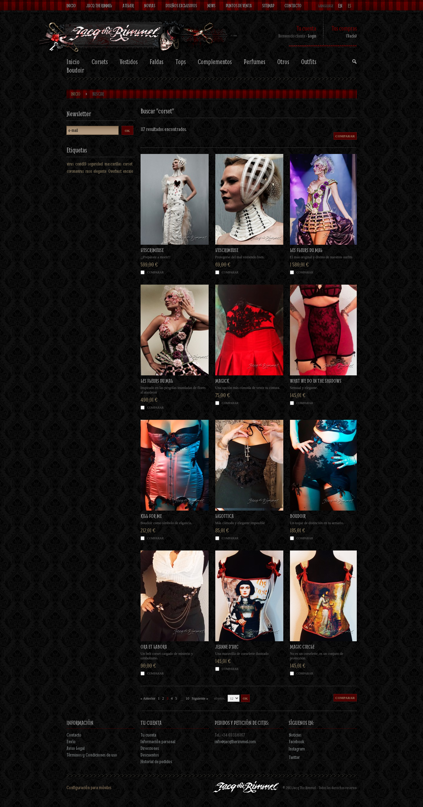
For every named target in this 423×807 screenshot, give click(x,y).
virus (70, 164)
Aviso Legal (76, 748)
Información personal (158, 741)
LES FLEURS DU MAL (306, 250)
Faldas (156, 61)
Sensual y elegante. (304, 388)
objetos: (220, 698)
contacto (293, 5)
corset (127, 164)
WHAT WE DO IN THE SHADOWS (315, 380)
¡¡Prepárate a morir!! (156, 257)
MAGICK (222, 380)
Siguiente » (200, 698)
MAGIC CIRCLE (302, 646)
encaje (128, 171)
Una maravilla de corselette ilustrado (242, 654)
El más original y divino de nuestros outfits (321, 257)
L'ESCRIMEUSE (152, 250)
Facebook (296, 741)
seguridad (95, 164)
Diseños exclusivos (181, 5)
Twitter (294, 757)
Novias (149, 5)
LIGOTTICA (224, 516)
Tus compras (344, 28)
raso (89, 171)
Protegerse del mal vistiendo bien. (240, 257)
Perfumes (254, 61)
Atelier (128, 5)
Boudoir (75, 70)
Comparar (155, 272)
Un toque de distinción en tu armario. (317, 523)
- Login (311, 36)
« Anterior (148, 698)
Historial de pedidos (156, 761)
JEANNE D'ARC (227, 646)
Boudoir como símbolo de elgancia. (166, 523)
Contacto (74, 735)
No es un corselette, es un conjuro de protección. (316, 656)
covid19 (80, 164)
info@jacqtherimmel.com (235, 741)
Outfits (308, 61)
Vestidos (129, 61)
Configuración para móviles (89, 787)
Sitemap (268, 5)
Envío (71, 741)
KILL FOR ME (151, 516)
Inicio (71, 5)
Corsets (100, 61)
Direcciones (150, 748)
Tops (180, 61)
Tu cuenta (306, 28)
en (340, 6)
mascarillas (113, 164)
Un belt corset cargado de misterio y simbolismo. (167, 656)
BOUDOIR (298, 516)
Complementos (215, 61)
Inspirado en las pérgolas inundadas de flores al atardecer (173, 390)
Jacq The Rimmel (99, 5)
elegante (99, 171)
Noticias (295, 735)
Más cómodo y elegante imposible (240, 523)
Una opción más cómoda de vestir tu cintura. (247, 388)
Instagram (297, 749)
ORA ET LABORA (154, 646)
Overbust (115, 171)
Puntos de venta (239, 5)
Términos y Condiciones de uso (92, 755)
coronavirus (75, 171)
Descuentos (150, 755)
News (211, 5)
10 (187, 698)
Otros (283, 61)
